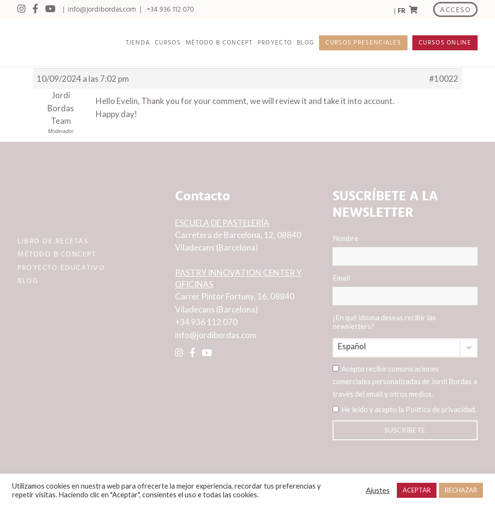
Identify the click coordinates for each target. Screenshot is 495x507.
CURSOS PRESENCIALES (363, 43)
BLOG (305, 43)
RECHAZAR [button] (461, 490)
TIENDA (138, 43)
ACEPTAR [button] (417, 490)
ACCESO (455, 10)
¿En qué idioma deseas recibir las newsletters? (384, 321)
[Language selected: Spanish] (401, 9)
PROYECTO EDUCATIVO (61, 267)
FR (401, 11)
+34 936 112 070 (170, 9)
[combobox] (405, 348)
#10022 (443, 79)
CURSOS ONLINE (445, 43)
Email (405, 289)
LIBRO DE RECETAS (52, 241)
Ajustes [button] (378, 490)
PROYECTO (275, 43)
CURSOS (168, 43)
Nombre (405, 250)
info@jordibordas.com (102, 9)
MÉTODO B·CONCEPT (219, 43)
